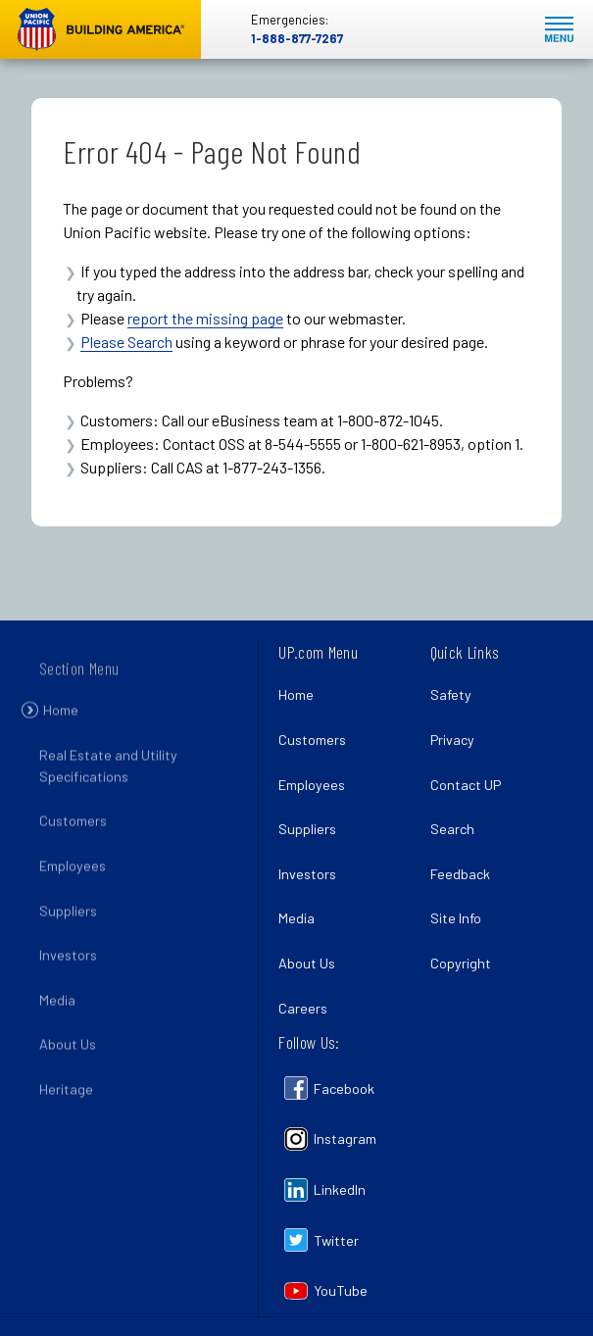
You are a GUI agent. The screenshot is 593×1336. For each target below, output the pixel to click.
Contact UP (465, 784)
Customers (73, 835)
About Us (67, 1059)
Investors (68, 969)
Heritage (66, 1103)
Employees (72, 879)
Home (60, 724)
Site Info (455, 918)
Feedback (460, 874)
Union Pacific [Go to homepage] (100, 29)
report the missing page (205, 318)
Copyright (460, 963)
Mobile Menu (559, 30)
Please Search (126, 341)
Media (57, 1014)
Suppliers (68, 924)
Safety (450, 694)
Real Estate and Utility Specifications (108, 780)
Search (452, 828)
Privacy (452, 739)
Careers (302, 1008)
